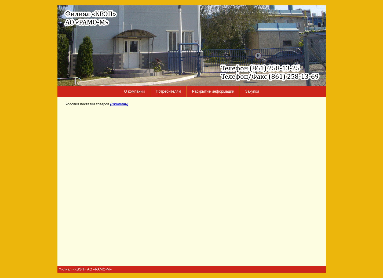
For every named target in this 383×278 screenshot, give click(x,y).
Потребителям (168, 91)
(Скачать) (119, 104)
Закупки (252, 91)
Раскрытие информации (213, 91)
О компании (134, 91)
